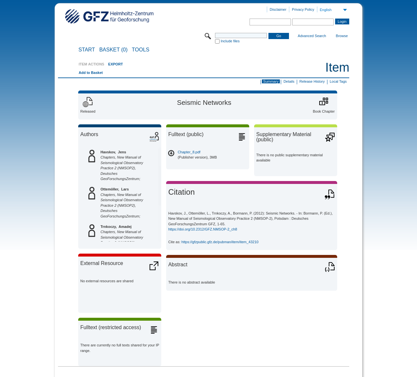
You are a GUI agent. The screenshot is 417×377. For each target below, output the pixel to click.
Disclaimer (278, 9)
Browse (342, 36)
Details (289, 81)
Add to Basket (91, 73)
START (87, 49)
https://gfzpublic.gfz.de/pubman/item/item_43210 (220, 242)
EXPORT (115, 64)
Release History (312, 81)
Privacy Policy (303, 9)
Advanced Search (312, 36)
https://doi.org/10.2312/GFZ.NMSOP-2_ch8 (202, 229)
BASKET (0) (113, 49)
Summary (271, 81)
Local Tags (338, 81)
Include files (230, 41)
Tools (141, 49)
